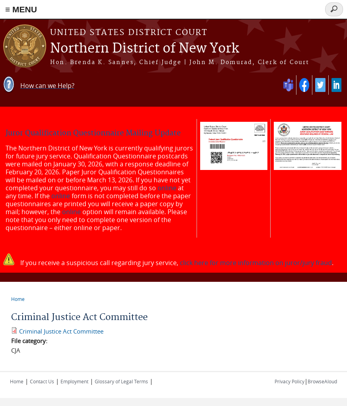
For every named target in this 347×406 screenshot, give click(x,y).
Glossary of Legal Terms (121, 381)
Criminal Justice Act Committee (61, 331)
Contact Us (42, 381)
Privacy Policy (289, 381)
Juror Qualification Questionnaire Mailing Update (93, 133)
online (167, 187)
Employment (74, 381)
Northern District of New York (144, 49)
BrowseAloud (322, 381)
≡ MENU (21, 9)
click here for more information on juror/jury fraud (256, 262)
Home (18, 299)
